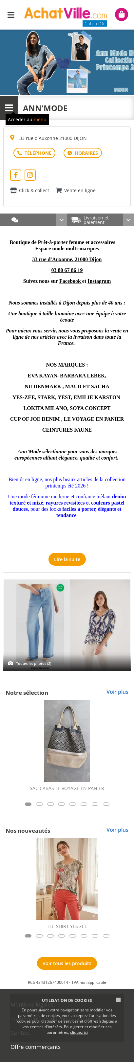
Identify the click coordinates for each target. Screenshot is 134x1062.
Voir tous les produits (67, 963)
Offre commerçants (35, 1047)
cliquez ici (79, 1032)
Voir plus (117, 691)
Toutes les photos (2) (33, 663)
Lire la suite (67, 559)
